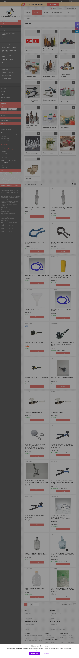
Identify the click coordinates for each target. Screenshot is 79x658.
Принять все (34, 653)
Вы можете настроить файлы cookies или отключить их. (39, 650)
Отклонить (46, 653)
